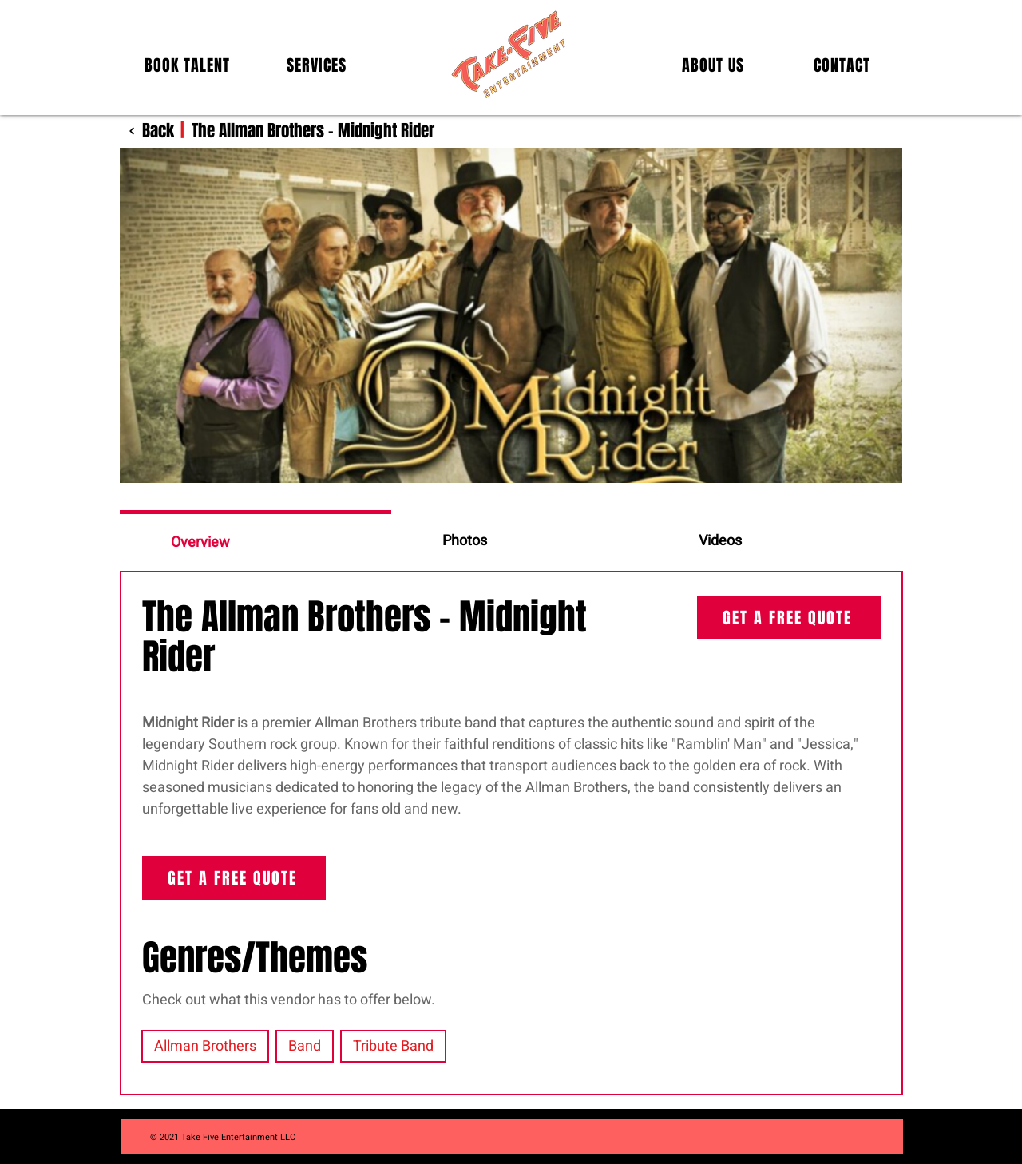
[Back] (147, 130)
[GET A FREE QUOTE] (789, 617)
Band (304, 1046)
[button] (188, 65)
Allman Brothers (204, 1046)
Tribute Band (393, 1046)
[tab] (255, 540)
